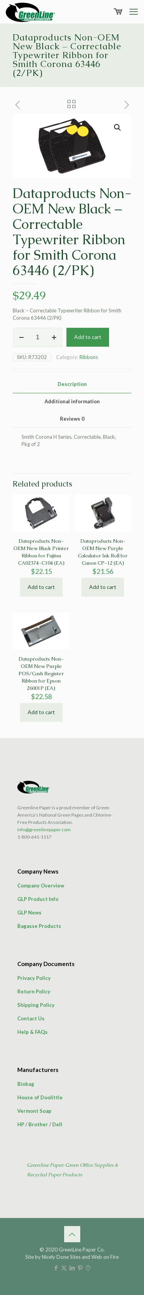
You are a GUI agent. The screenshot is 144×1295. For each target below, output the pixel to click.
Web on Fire (105, 1257)
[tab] (72, 384)
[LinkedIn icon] (72, 1267)
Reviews (72, 419)
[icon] (88, 1267)
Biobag (25, 1084)
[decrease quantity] (21, 337)
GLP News (29, 912)
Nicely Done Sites (61, 1257)
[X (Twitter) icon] (64, 1267)
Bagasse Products (39, 926)
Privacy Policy (34, 978)
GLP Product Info (37, 899)
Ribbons (88, 357)
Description (72, 384)
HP (20, 1124)
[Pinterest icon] (80, 1267)
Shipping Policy (36, 1005)
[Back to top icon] (72, 1234)
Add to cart (87, 337)
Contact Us (31, 1018)
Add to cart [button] (41, 587)
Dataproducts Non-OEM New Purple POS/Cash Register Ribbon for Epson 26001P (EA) (41, 673)
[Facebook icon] (56, 1267)
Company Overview (40, 885)
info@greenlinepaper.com (44, 829)
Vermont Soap (34, 1111)
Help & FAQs (32, 1032)
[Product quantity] (38, 337)
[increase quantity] (54, 337)
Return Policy (33, 991)
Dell (57, 1124)
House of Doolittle (40, 1097)
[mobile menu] (133, 11)
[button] (118, 127)
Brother (38, 1124)
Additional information (72, 401)
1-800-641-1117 (34, 837)
